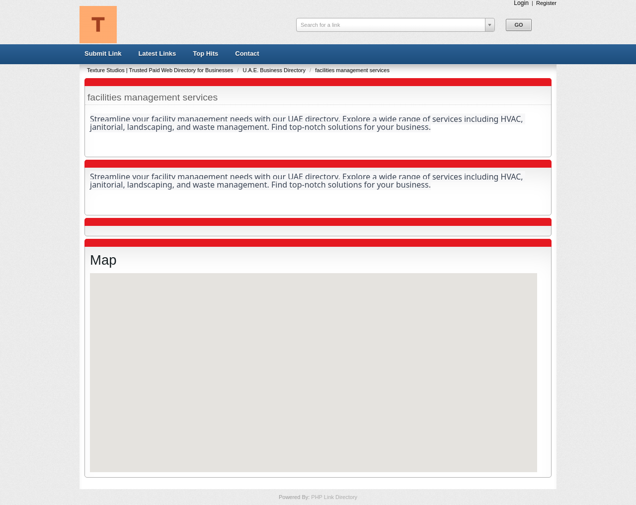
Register (546, 3)
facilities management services (352, 70)
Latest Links (157, 53)
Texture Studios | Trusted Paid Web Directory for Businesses (161, 70)
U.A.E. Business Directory (274, 70)
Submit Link (102, 53)
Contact (247, 53)
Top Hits (205, 53)
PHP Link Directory (334, 497)
